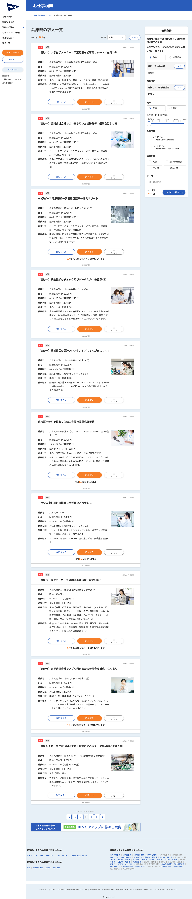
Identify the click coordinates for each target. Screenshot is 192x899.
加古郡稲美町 (166, 864)
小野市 (112, 862)
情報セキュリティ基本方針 (154, 889)
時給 (153, 108)
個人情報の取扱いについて (77, 889)
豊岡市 (127, 860)
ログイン (13, 59)
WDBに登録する (13, 52)
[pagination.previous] (69, 817)
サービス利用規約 (57, 889)
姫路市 (147, 857)
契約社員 (172, 168)
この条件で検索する (174, 192)
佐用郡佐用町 (178, 866)
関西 (51, 15)
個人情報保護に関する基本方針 (102, 889)
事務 (41, 856)
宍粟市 (112, 864)
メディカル (49, 856)
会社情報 (5, 76)
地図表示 (134, 37)
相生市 (120, 860)
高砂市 (174, 860)
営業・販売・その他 (79, 856)
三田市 (120, 862)
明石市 (162, 857)
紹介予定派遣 (174, 161)
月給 (173, 108)
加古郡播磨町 (179, 864)
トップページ (39, 15)
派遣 (153, 161)
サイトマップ (172, 889)
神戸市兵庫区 (139, 855)
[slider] (149, 123)
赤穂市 (144, 860)
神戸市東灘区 (115, 855)
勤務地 (154, 57)
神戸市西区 (138, 857)
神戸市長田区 (151, 855)
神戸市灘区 (127, 855)
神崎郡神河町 (140, 866)
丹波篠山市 (137, 862)
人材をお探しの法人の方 (11, 79)
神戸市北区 (114, 857)
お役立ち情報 (7, 83)
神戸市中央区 (126, 857)
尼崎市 (154, 857)
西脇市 (152, 860)
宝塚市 (159, 860)
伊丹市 (112, 860)
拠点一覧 (6, 43)
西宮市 (169, 857)
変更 (179, 66)
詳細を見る (61, 102)
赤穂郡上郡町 (166, 866)
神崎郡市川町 (115, 866)
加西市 (127, 862)
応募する (89, 102)
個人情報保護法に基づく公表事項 (129, 889)
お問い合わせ (12, 69)
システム (65, 856)
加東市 (120, 864)
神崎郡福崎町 (128, 866)
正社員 (154, 168)
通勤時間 (175, 57)
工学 (58, 856)
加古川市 (136, 860)
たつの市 (128, 864)
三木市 (167, 860)
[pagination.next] (102, 817)
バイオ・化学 (32, 856)
